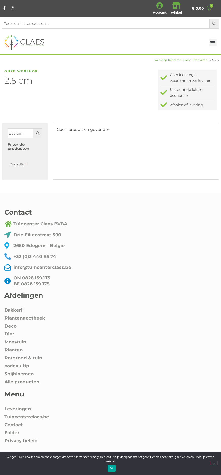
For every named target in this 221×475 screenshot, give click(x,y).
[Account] (159, 5)
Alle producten (21, 381)
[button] (213, 42)
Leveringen (17, 408)
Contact (13, 424)
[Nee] (214, 463)
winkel (176, 12)
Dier (9, 334)
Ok (111, 468)
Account (160, 12)
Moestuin (15, 342)
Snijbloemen (19, 373)
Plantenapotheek (24, 318)
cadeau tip (16, 365)
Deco (17, 164)
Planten (13, 350)
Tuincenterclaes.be (26, 416)
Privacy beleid (21, 440)
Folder (11, 432)
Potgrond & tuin (23, 358)
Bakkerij (14, 310)
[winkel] (176, 5)
